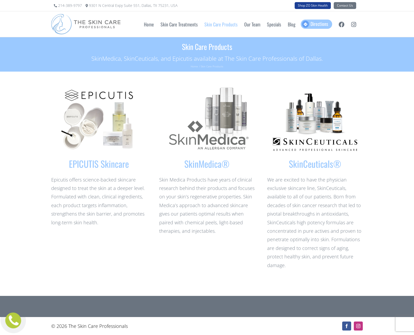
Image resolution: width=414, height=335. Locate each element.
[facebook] (346, 326)
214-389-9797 (70, 5)
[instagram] (358, 326)
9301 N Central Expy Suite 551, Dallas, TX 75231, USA (133, 5)
